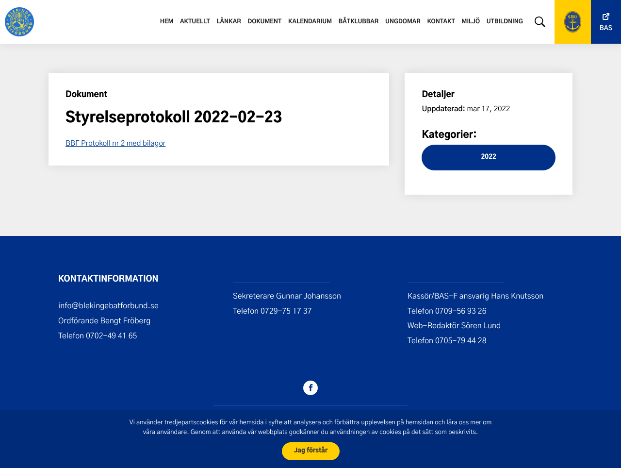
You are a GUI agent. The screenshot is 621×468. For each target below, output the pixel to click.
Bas (606, 28)
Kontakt (441, 22)
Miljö (471, 22)
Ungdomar (403, 22)
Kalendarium (310, 22)
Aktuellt (195, 22)
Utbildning (505, 22)
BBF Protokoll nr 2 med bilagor (115, 142)
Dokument (264, 22)
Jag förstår (310, 451)
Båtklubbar (358, 22)
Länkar (229, 22)
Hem (167, 22)
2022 (488, 157)
